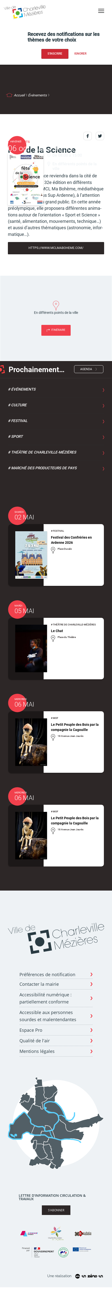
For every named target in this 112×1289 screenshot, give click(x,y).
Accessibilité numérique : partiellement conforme (45, 998)
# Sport (15, 436)
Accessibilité (99, 19)
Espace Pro (30, 1030)
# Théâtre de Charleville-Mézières (42, 452)
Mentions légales (37, 1051)
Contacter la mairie (39, 984)
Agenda (86, 369)
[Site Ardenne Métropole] (29, 1233)
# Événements (21, 389)
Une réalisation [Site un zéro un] (75, 1276)
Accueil (19, 95)
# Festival (17, 421)
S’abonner (56, 1210)
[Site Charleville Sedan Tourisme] (55, 1233)
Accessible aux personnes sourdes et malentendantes (47, 1015)
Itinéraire (58, 330)
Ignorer (80, 53)
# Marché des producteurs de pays (42, 468)
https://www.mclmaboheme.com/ (56, 248)
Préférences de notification (47, 974)
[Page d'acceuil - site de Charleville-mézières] (25, 11)
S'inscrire (55, 53)
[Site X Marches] (83, 1233)
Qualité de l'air (34, 1041)
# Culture (17, 405)
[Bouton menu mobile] (101, 11)
